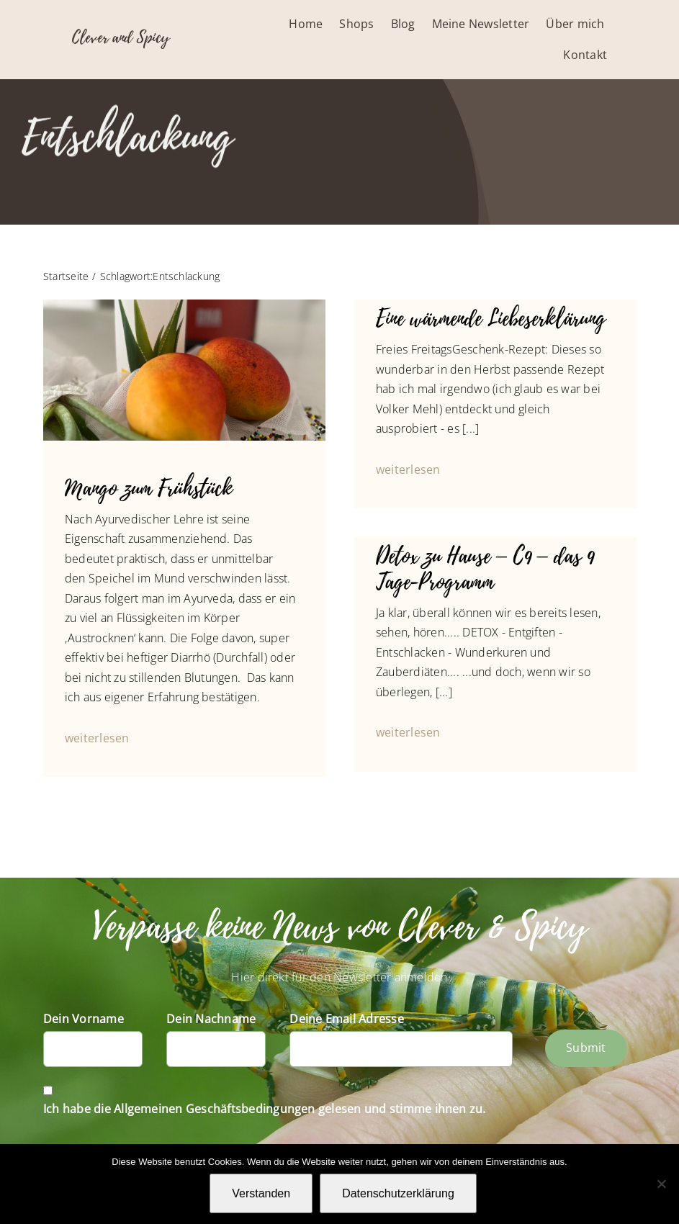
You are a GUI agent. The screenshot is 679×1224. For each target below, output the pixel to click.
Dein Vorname (83, 1019)
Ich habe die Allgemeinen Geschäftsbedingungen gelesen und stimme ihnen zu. (264, 1109)
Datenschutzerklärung (398, 1193)
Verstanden (261, 1193)
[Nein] (661, 1183)
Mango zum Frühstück (149, 489)
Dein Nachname (211, 1019)
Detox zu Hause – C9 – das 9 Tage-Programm (485, 569)
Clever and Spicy (120, 37)
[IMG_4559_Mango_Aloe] (184, 305)
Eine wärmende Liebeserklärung (491, 319)
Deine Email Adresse (346, 1019)
